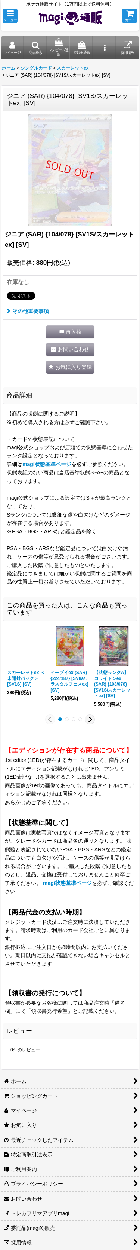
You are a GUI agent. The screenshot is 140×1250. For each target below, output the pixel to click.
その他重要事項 (28, 311)
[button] (10, 16)
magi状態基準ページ (46, 464)
